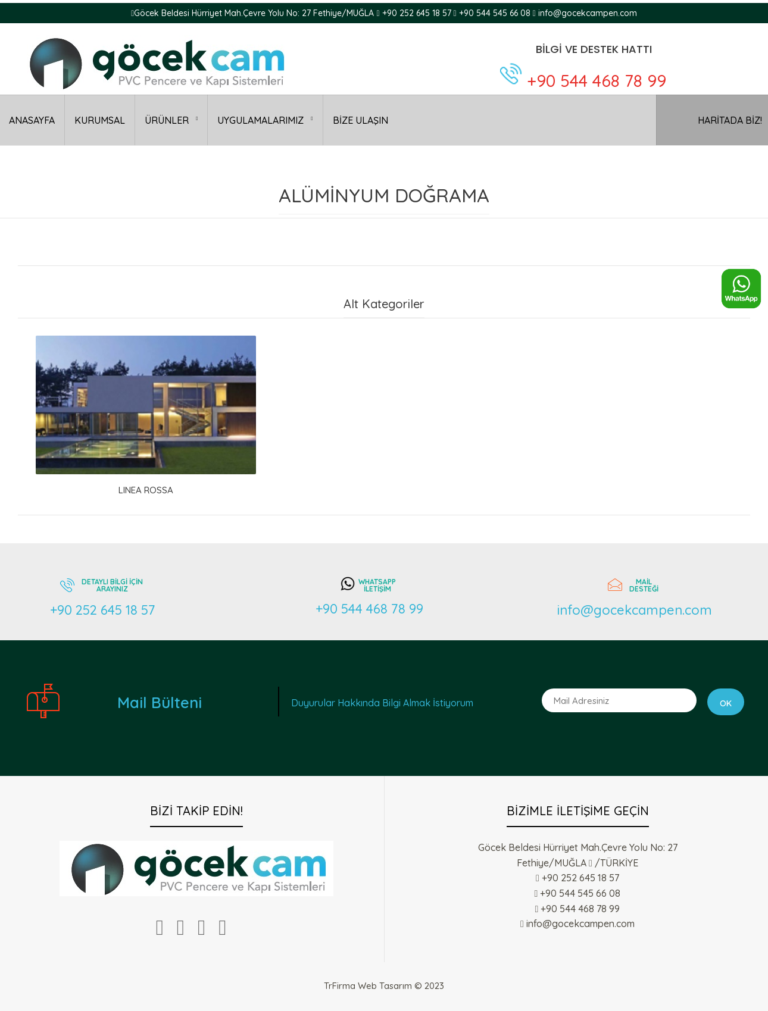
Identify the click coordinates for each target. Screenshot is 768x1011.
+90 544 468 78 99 (596, 80)
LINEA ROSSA (145, 490)
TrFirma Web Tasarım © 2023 (384, 985)
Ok (726, 703)
